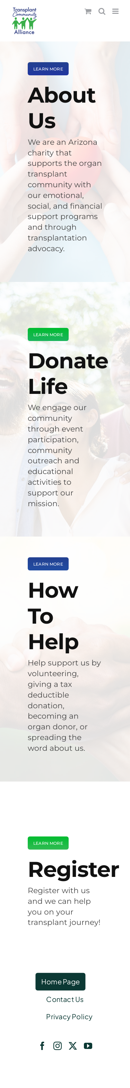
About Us (62, 108)
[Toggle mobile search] (101, 11)
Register (74, 869)
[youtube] (88, 1046)
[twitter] (73, 1046)
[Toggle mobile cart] (88, 11)
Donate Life (68, 373)
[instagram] (57, 1046)
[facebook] (42, 1046)
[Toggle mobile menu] (116, 11)
